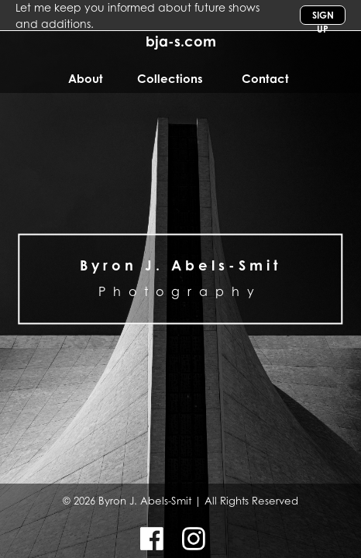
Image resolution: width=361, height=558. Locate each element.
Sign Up (323, 17)
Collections (170, 78)
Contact (265, 78)
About (85, 78)
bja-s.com (181, 41)
